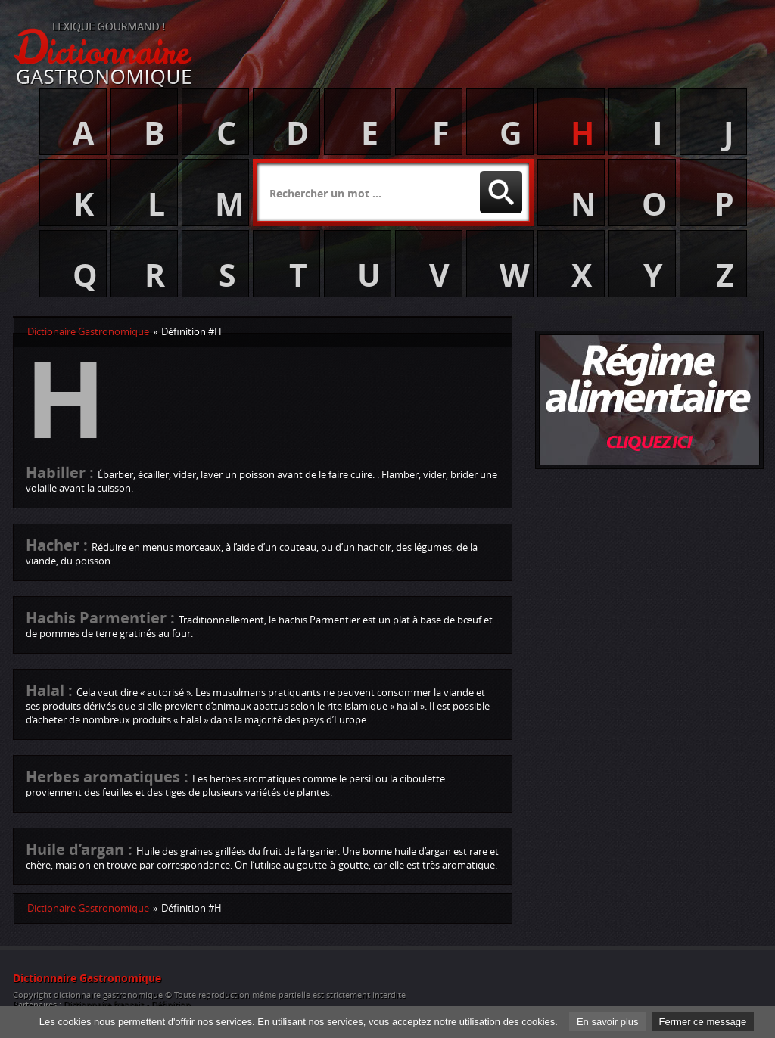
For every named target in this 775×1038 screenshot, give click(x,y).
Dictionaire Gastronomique (88, 331)
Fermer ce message (703, 1021)
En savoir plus (608, 1021)
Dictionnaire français (104, 1005)
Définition (171, 1005)
